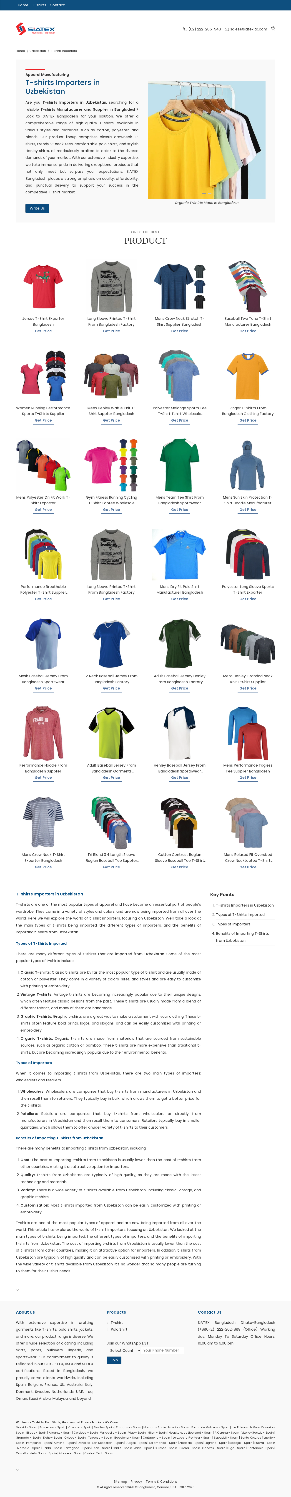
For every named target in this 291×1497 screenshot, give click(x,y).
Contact (57, 5)
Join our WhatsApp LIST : (128, 1343)
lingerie (74, 1350)
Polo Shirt (119, 1329)
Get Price (43, 331)
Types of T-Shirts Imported (240, 914)
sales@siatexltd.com (246, 29)
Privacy (136, 1481)
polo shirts (68, 1329)
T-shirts (39, 5)
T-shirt (117, 1322)
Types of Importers (233, 924)
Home (23, 5)
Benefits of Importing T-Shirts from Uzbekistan (242, 937)
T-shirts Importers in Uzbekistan (245, 905)
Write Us (37, 208)
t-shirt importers (104, 918)
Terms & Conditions (161, 1481)
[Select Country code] (124, 1350)
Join (114, 1360)
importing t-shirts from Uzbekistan (87, 1073)
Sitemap (120, 1481)
